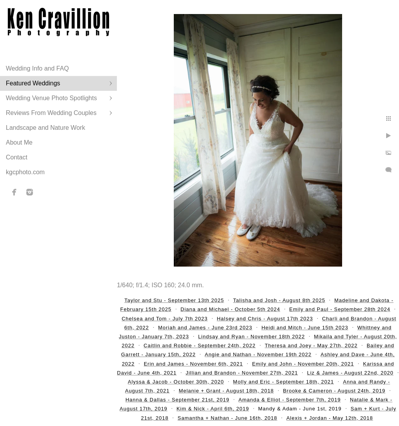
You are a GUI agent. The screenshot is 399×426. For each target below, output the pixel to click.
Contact (16, 157)
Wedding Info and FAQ (37, 68)
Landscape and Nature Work (45, 127)
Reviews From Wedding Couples (51, 113)
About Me (19, 142)
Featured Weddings (33, 83)
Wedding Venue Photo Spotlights (51, 98)
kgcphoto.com (25, 172)
